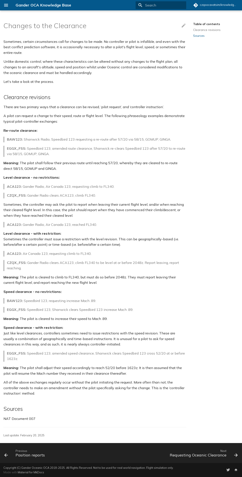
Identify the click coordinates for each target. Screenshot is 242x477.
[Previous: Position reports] (25, 453)
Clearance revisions (207, 30)
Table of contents (206, 24)
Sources (199, 36)
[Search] (161, 5)
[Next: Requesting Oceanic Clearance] (202, 453)
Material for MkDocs (31, 472)
